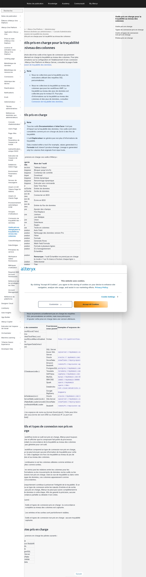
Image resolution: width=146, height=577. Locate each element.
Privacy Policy (101, 287)
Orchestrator (10, 333)
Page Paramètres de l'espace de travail (13, 141)
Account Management (14, 291)
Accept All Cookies (91, 304)
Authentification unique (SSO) (14, 150)
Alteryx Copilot (10, 322)
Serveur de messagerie (12, 181)
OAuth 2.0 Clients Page (13, 197)
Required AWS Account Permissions (13, 274)
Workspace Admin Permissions (12, 259)
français (95, 572)
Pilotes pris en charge (124, 38)
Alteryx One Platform (10, 27)
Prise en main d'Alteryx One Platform (12, 41)
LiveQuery (10, 308)
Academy (65, 4)
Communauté (79, 4)
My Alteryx (93, 4)
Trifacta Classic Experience (10, 343)
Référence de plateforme (12, 298)
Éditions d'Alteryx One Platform (10, 22)
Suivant (103, 567)
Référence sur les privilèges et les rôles (14, 283)
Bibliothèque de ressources (12, 71)
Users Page (14, 129)
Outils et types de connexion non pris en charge (126, 34)
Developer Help (10, 349)
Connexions (12, 77)
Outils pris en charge (123, 26)
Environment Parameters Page (13, 173)
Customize (55, 304)
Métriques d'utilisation (12, 266)
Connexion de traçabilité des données (14, 220)
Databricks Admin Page (14, 166)
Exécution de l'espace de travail (13, 158)
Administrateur (12, 102)
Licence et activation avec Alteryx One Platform (12, 51)
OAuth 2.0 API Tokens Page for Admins (14, 189)
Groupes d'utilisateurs (13, 213)
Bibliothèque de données (12, 64)
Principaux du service (13, 251)
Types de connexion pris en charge (129, 30)
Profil (12, 97)
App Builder (10, 317)
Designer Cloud (10, 303)
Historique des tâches (12, 82)
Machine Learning (10, 338)
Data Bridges (14, 245)
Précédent (33, 567)
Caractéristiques (14, 241)
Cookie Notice (58, 572)
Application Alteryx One (12, 33)
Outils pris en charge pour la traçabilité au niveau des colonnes (14, 231)
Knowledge (52, 4)
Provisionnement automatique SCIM (15, 205)
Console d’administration (14, 123)
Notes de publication (10, 16)
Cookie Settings (108, 297)
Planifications (12, 88)
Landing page (9, 59)
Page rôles (14, 133)
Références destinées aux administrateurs (13, 115)
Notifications (9, 93)
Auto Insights (10, 313)
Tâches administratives (13, 107)
